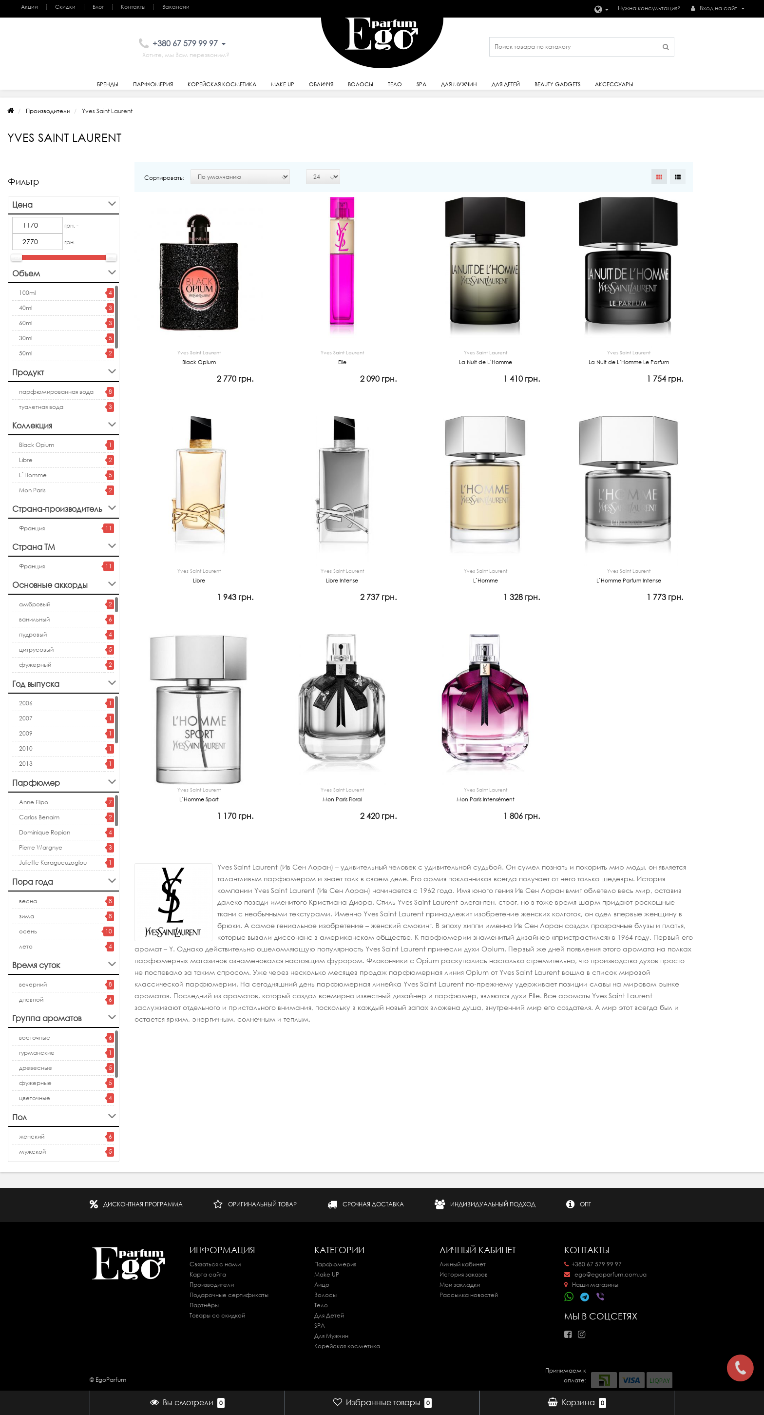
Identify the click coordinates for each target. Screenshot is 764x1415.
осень (28, 931)
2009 (26, 733)
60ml (25, 323)
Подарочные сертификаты (229, 1295)
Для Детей (329, 1315)
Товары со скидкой (217, 1315)
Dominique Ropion (44, 832)
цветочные (34, 1098)
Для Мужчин (459, 84)
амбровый (34, 604)
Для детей (506, 84)
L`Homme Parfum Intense (628, 585)
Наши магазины (591, 1284)
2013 (26, 763)
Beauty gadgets (557, 84)
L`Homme (33, 475)
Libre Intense (342, 585)
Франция (32, 528)
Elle (342, 356)
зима (26, 916)
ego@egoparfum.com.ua (605, 1274)
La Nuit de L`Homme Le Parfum (628, 356)
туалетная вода (41, 407)
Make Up (282, 84)
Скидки (65, 7)
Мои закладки (459, 1284)
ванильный (34, 619)
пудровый (33, 634)
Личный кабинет (462, 1264)
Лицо (321, 1284)
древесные (35, 1068)
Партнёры (204, 1305)
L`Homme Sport (198, 813)
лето (26, 946)
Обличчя (321, 84)
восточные (34, 1037)
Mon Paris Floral (342, 813)
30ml (25, 338)
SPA (421, 84)
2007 (26, 718)
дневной (31, 999)
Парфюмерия (153, 84)
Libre (26, 460)
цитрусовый (36, 649)
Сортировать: (164, 178)
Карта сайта (208, 1274)
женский (31, 1136)
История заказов (463, 1274)
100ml (27, 293)
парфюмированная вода (56, 392)
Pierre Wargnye (40, 847)
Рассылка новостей (468, 1295)
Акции (29, 7)
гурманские (37, 1052)
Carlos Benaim (39, 817)
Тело (395, 84)
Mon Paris (32, 490)
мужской (32, 1151)
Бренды (107, 84)
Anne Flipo (33, 802)
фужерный (35, 664)
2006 (26, 703)
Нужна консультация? (649, 8)
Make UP (326, 1274)
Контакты (133, 7)
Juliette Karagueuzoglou (53, 862)
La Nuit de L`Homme (485, 356)
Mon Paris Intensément (485, 813)
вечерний (33, 984)
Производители (48, 111)
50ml (25, 353)
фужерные (35, 1083)
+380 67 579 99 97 (593, 1264)
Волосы (360, 84)
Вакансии (176, 7)
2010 (26, 748)
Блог (98, 7)
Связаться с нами (215, 1264)
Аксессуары (614, 84)
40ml (25, 308)
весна (28, 901)
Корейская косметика (222, 84)
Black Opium (36, 445)
